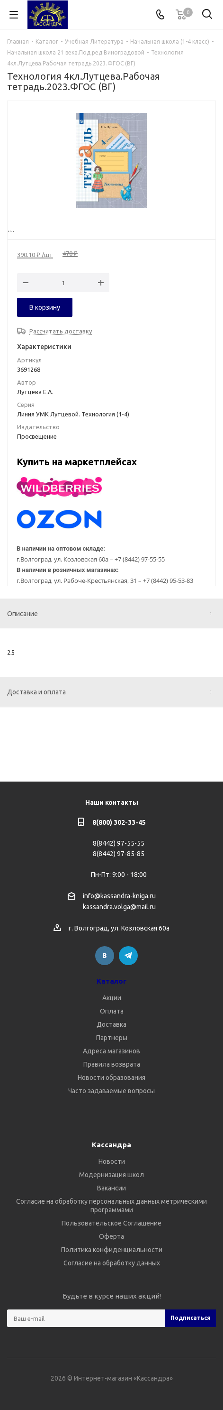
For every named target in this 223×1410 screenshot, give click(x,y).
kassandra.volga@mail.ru (119, 907)
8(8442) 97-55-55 (118, 843)
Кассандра (111, 1145)
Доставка (111, 1024)
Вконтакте (104, 955)
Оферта (111, 1236)
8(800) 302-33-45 (119, 822)
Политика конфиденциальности (111, 1249)
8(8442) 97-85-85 (118, 853)
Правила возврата (111, 1064)
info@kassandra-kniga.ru (119, 896)
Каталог (111, 981)
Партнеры (111, 1037)
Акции (111, 998)
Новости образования (111, 1077)
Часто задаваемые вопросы (111, 1091)
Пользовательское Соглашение (111, 1223)
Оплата (112, 1011)
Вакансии (111, 1188)
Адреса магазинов (111, 1051)
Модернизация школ (111, 1175)
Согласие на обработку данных (111, 1263)
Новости (111, 1161)
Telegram (128, 955)
